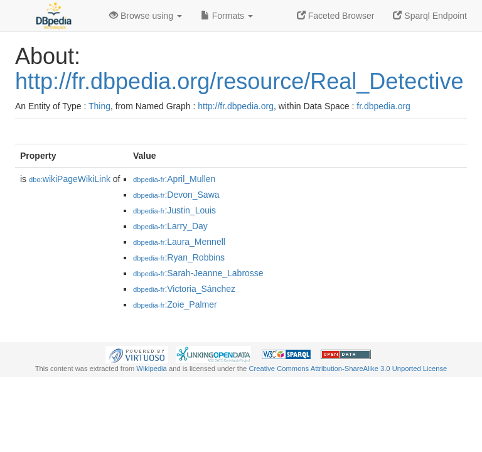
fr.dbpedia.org (383, 106)
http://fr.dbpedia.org (236, 106)
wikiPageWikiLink (69, 179)
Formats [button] (227, 16)
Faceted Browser (336, 16)
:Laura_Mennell (179, 242)
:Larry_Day (170, 226)
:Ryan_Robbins (179, 257)
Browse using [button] (145, 16)
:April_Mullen (174, 179)
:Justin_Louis (174, 210)
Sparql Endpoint (430, 16)
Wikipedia (151, 368)
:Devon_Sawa (176, 195)
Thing (99, 106)
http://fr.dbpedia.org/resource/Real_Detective (239, 81)
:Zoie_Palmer (175, 304)
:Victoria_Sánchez (184, 289)
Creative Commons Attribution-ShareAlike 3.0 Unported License (348, 368)
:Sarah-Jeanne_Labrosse (198, 273)
